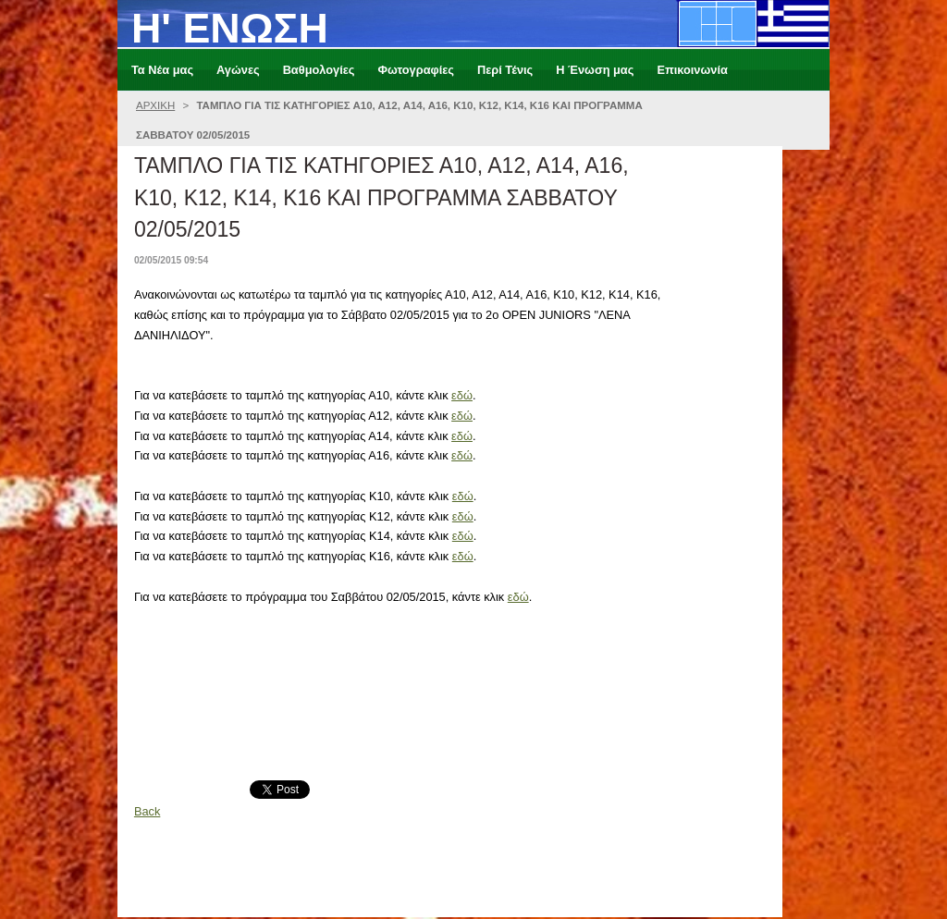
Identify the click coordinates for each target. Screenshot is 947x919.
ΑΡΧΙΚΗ (155, 105)
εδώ (462, 395)
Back (147, 811)
